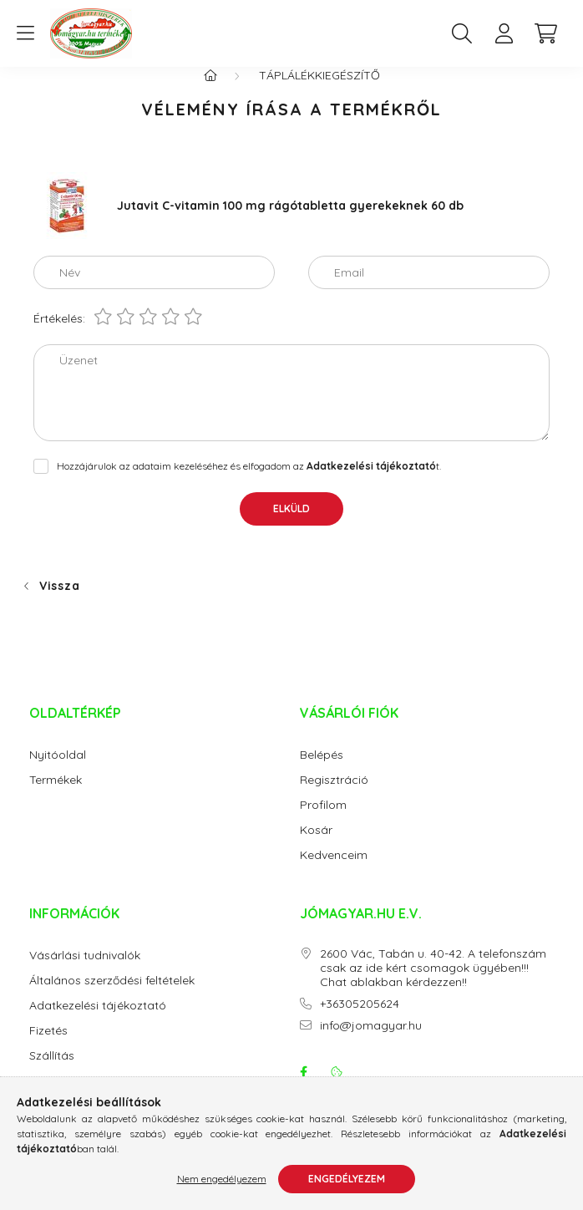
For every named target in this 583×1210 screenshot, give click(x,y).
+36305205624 (359, 1021)
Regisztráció (334, 797)
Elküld (291, 525)
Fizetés (48, 1047)
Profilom (323, 822)
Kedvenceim (334, 872)
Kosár (316, 847)
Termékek (55, 797)
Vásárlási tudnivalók (84, 972)
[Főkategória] (210, 91)
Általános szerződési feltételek (112, 997)
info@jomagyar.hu (371, 1042)
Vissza (59, 602)
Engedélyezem (346, 1178)
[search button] (462, 33)
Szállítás (51, 1072)
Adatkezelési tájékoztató (97, 1022)
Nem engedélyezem (221, 1178)
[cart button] (545, 33)
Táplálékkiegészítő (319, 91)
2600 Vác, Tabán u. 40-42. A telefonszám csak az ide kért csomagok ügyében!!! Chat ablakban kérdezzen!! (433, 984)
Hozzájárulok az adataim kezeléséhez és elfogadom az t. (249, 482)
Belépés (321, 772)
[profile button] (503, 33)
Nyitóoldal (57, 772)
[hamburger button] (25, 33)
